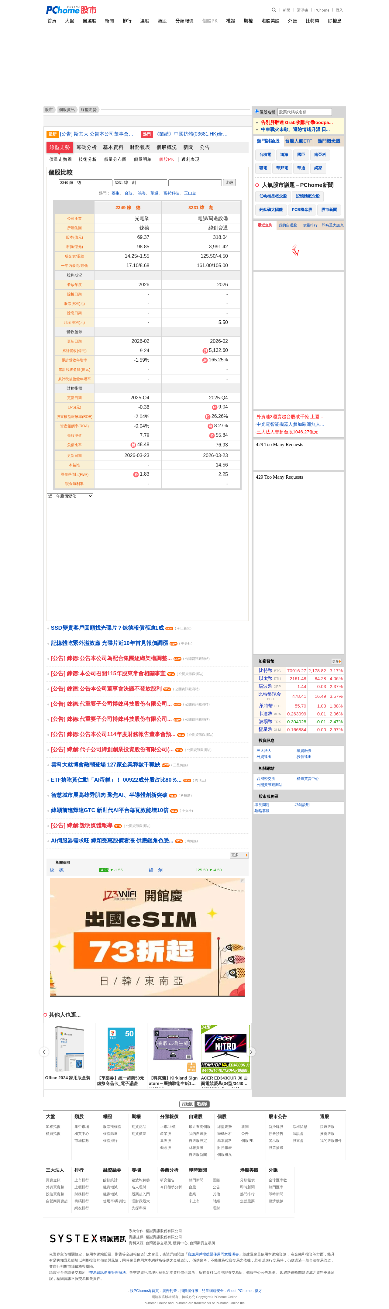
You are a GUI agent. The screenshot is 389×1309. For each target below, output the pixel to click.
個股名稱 (267, 112)
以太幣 (266, 678)
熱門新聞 (196, 1180)
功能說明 (302, 805)
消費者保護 (189, 1291)
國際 (216, 1180)
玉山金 (190, 193)
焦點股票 (247, 1201)
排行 (127, 20)
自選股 (89, 20)
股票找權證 (112, 1127)
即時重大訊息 (333, 225)
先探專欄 (139, 1208)
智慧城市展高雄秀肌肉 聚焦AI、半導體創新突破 (121, 795)
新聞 (286, 9)
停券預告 (276, 1134)
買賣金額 (53, 1180)
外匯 (292, 20)
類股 (162, 20)
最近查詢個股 (200, 1127)
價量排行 (310, 225)
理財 (216, 1208)
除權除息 (300, 1127)
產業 (192, 1194)
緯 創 (156, 870)
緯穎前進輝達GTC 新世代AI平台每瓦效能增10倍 (122, 810)
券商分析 (169, 1170)
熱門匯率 (276, 1187)
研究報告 (167, 1180)
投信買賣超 (55, 1194)
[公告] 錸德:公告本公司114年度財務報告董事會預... (132, 734)
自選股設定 (198, 1140)
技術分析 (88, 159)
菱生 (115, 193)
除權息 (335, 20)
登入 (339, 9)
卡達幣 (265, 713)
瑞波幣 (265, 686)
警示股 (274, 1140)
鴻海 (142, 193)
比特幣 (312, 20)
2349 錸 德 (128, 207)
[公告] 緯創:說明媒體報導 (100, 825)
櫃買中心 (81, 1134)
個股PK (210, 20)
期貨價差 (139, 1134)
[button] (251, 1051)
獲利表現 (190, 159)
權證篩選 (110, 1134)
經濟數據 (276, 1201)
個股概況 (167, 147)
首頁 (52, 20)
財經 (216, 1201)
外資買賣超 (55, 1187)
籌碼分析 (86, 147)
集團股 (165, 1140)
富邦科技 (171, 193)
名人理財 (139, 1187)
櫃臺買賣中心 (308, 779)
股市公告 (278, 1116)
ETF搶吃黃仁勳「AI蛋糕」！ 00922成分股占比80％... (128, 780)
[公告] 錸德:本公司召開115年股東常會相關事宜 (127, 673)
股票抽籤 (276, 1147)
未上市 (194, 1201)
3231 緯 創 (201, 207)
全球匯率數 (278, 1180)
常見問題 (262, 805)
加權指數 (53, 1127)
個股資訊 (67, 109)
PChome (322, 9)
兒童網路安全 (213, 1291)
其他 (216, 1194)
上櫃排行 (81, 1187)
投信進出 (304, 757)
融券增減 (110, 1194)
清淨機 (302, 9)
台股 (192, 1187)
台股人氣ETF (298, 140)
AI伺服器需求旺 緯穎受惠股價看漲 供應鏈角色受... (124, 841)
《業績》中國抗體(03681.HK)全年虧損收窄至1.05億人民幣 (192, 133)
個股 (221, 1116)
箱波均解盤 (141, 1180)
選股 (144, 20)
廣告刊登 (169, 1291)
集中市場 (81, 1127)
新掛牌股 (276, 1127)
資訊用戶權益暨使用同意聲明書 (213, 1254)
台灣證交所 (266, 779)
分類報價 (184, 20)
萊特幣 (266, 705)
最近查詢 (265, 225)
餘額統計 (110, 1180)
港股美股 (270, 20)
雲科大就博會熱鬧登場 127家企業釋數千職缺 (119, 765)
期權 (248, 20)
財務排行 (81, 1194)
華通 (154, 193)
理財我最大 (141, 1201)
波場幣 (266, 721)
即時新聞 (198, 1170)
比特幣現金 (269, 694)
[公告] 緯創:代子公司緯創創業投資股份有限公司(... (131, 749)
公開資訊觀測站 (269, 785)
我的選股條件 (331, 1140)
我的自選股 (288, 225)
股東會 (298, 1140)
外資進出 (264, 757)
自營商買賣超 (57, 1201)
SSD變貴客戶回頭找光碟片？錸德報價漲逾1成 (121, 628)
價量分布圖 (115, 159)
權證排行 (110, 1140)
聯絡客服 (262, 811)
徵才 (258, 1291)
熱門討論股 (268, 140)
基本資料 (113, 147)
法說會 (298, 1134)
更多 (235, 855)
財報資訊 (196, 1147)
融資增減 (110, 1187)
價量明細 (143, 159)
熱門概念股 (329, 140)
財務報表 (140, 147)
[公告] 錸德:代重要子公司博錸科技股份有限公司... (130, 704)
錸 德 (57, 870)
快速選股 (327, 1127)
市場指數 (81, 1140)
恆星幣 (265, 729)
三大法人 (264, 751)
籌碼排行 (81, 1201)
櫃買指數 (53, 1134)
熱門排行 (247, 1194)
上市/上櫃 (168, 1127)
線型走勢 (60, 147)
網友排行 (81, 1208)
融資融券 (304, 751)
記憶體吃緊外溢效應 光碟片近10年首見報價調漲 (121, 643)
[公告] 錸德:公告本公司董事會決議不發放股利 (125, 689)
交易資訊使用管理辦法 (107, 1272)
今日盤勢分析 (171, 1187)
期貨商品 (139, 1127)
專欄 (136, 1170)
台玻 (129, 193)
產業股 (165, 1134)
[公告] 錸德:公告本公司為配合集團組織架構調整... (130, 658)
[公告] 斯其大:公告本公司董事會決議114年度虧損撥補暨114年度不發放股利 (98, 133)
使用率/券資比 (114, 1201)
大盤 (69, 20)
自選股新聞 (198, 1154)
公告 (205, 147)
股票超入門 (141, 1194)
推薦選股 (327, 1134)
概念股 (165, 1147)
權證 (230, 20)
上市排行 (81, 1180)
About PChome (239, 1291)
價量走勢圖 (60, 159)
